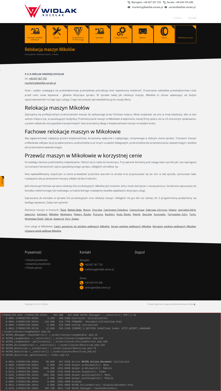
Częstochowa (137, 210)
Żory (67, 218)
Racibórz (110, 214)
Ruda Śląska (124, 214)
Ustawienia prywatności (38, 263)
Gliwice (173, 210)
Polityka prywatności (37, 260)
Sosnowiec (160, 214)
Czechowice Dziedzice (116, 210)
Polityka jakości (34, 267)
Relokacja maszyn (44, 54)
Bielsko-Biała (75, 210)
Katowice (42, 214)
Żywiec (75, 218)
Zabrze (48, 218)
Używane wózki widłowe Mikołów (43, 231)
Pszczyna (98, 214)
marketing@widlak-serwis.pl (147, 7)
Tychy (192, 214)
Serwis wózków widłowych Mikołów (131, 226)
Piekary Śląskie (82, 214)
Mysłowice (66, 214)
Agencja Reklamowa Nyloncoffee (180, 304)
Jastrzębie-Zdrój (187, 210)
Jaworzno (30, 214)
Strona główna (30, 54)
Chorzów (97, 210)
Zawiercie (58, 218)
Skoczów (147, 214)
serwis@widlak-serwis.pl (182, 7)
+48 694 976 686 (184, 2)
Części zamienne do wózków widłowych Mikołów (81, 226)
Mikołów (55, 54)
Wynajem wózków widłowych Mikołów (174, 226)
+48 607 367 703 (152, 2)
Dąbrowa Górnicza (156, 210)
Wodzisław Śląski (34, 218)
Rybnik (136, 214)
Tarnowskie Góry (177, 214)
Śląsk (63, 210)
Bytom (87, 210)
